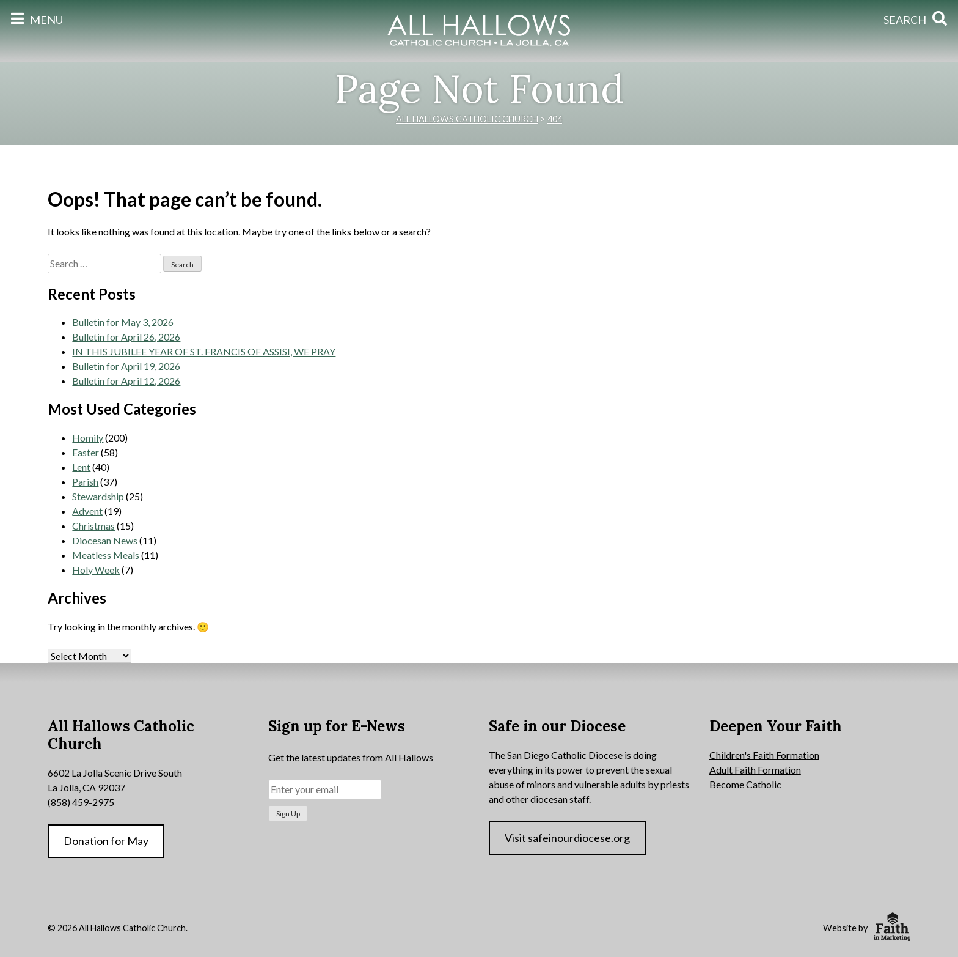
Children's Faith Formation (764, 755)
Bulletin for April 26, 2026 (126, 336)
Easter (85, 452)
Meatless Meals (105, 555)
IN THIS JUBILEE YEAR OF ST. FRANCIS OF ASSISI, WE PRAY (203, 351)
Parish (85, 481)
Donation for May (106, 841)
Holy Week (96, 569)
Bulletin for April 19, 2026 (126, 366)
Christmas (93, 525)
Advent (87, 511)
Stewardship (98, 496)
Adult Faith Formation (755, 769)
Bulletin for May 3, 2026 (123, 322)
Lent (81, 467)
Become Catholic (745, 784)
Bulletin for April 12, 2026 (126, 380)
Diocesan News (104, 540)
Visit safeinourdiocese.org (567, 837)
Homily (87, 437)
